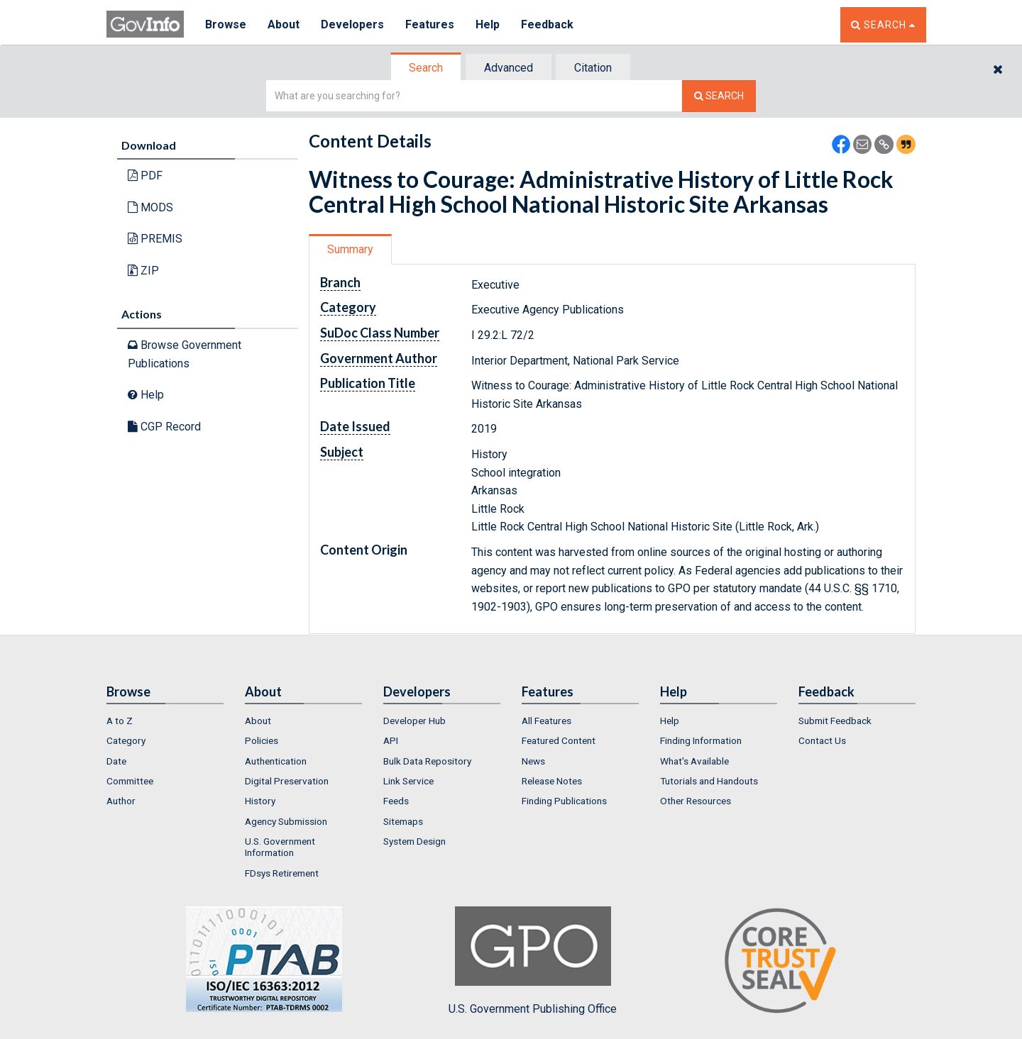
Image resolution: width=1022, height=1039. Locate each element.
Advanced (508, 67)
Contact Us (822, 740)
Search (426, 67)
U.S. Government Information (280, 846)
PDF (145, 175)
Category (125, 740)
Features (429, 24)
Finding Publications (564, 800)
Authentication (276, 761)
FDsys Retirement (282, 873)
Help (488, 24)
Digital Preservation (287, 781)
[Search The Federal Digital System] (719, 96)
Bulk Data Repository (427, 761)
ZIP (143, 270)
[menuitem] (165, 720)
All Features (546, 720)
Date (116, 761)
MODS (150, 207)
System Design (414, 841)
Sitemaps (403, 821)
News (533, 761)
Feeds (396, 800)
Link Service (408, 781)
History (260, 800)
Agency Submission (286, 821)
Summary (350, 249)
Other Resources (695, 800)
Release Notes (552, 781)
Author (121, 800)
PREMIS (155, 238)
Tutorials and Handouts (709, 781)
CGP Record (164, 426)
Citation (593, 67)
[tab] (426, 67)
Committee (129, 781)
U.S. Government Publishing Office (533, 961)
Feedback (547, 24)
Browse (225, 24)
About (284, 24)
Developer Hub (414, 720)
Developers (352, 24)
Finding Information (701, 740)
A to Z (119, 720)
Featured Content (558, 740)
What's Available (694, 761)
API (390, 740)
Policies (261, 740)
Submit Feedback (835, 720)
